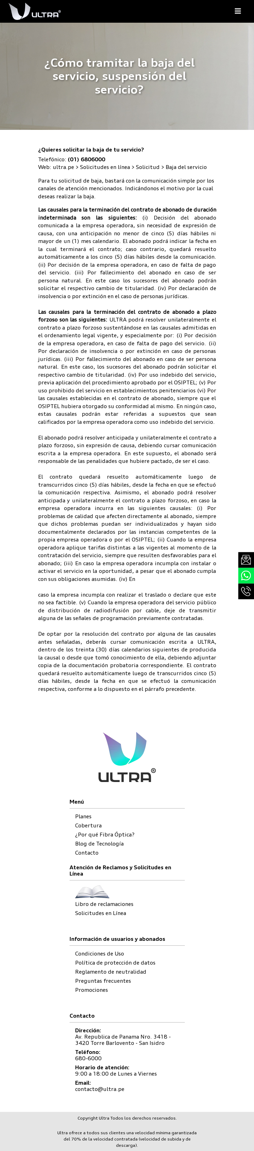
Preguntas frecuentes (103, 980)
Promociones (91, 990)
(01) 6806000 (86, 159)
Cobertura (88, 825)
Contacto (87, 852)
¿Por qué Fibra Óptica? (105, 834)
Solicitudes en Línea (100, 913)
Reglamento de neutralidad (110, 971)
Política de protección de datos (115, 962)
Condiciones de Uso (99, 953)
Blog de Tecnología (99, 843)
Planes (83, 816)
